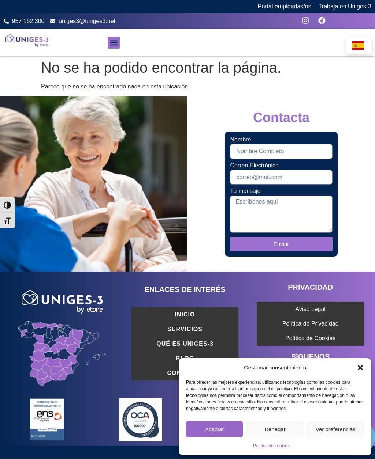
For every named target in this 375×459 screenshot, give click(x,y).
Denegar (275, 429)
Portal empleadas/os (284, 6)
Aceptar (214, 429)
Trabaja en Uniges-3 (345, 6)
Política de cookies (271, 445)
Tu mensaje (245, 191)
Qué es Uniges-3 (184, 344)
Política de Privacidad (310, 323)
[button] (360, 367)
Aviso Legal (310, 309)
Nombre (240, 140)
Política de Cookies (310, 338)
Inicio (185, 314)
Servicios (185, 329)
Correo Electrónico (254, 165)
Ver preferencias (336, 429)
